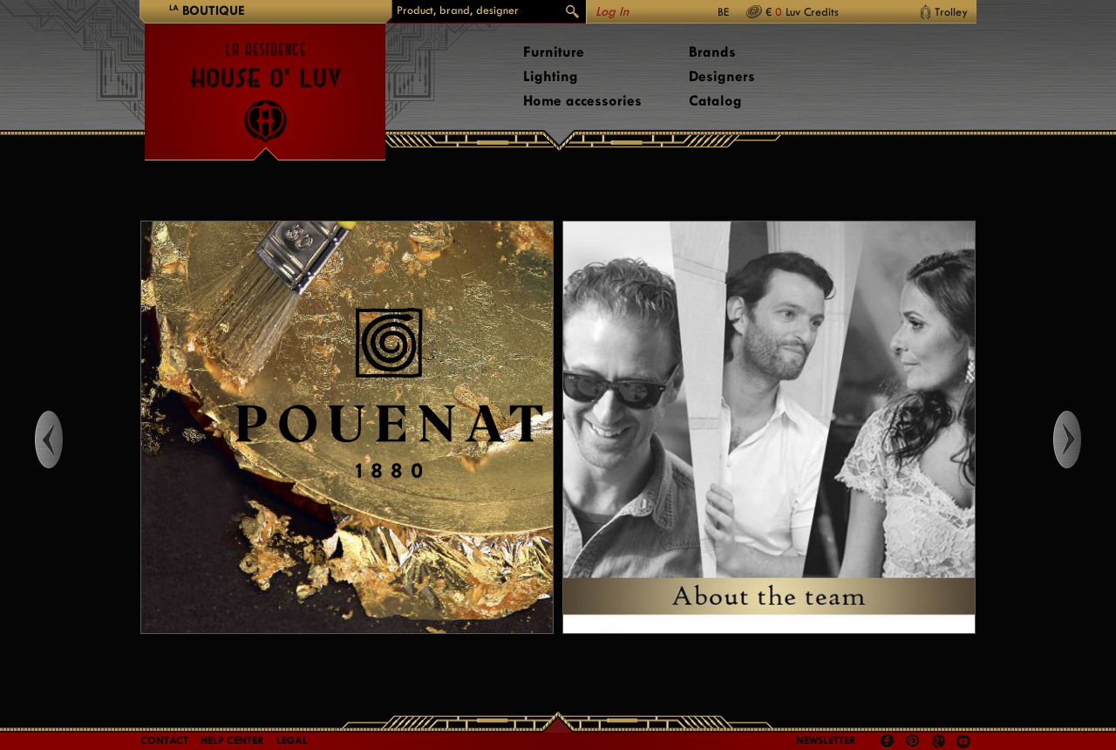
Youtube (963, 741)
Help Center (232, 740)
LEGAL (292, 740)
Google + (940, 742)
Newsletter (826, 740)
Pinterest (913, 741)
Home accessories (582, 100)
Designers (722, 76)
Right (1083, 439)
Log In (612, 11)
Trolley (951, 11)
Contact (164, 740)
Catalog (715, 100)
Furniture (553, 52)
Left (32, 439)
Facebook (887, 741)
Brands (712, 52)
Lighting (550, 76)
